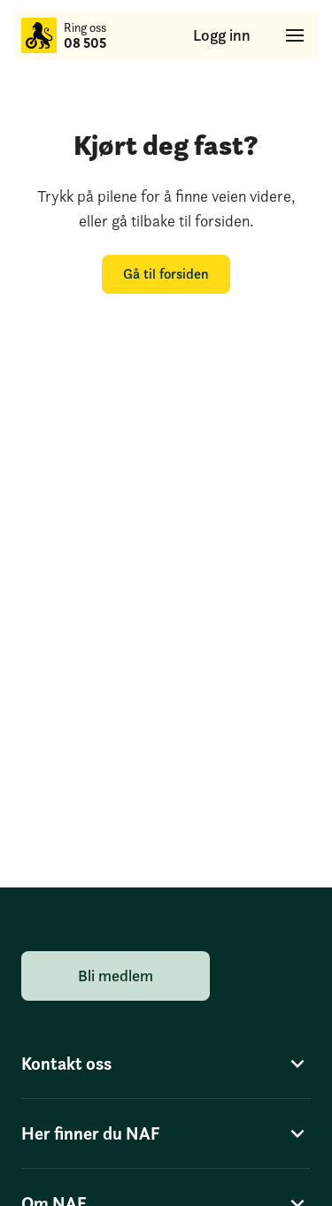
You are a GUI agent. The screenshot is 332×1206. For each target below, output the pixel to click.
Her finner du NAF (166, 1133)
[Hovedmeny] (295, 35)
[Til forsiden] (39, 35)
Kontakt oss (166, 1063)
